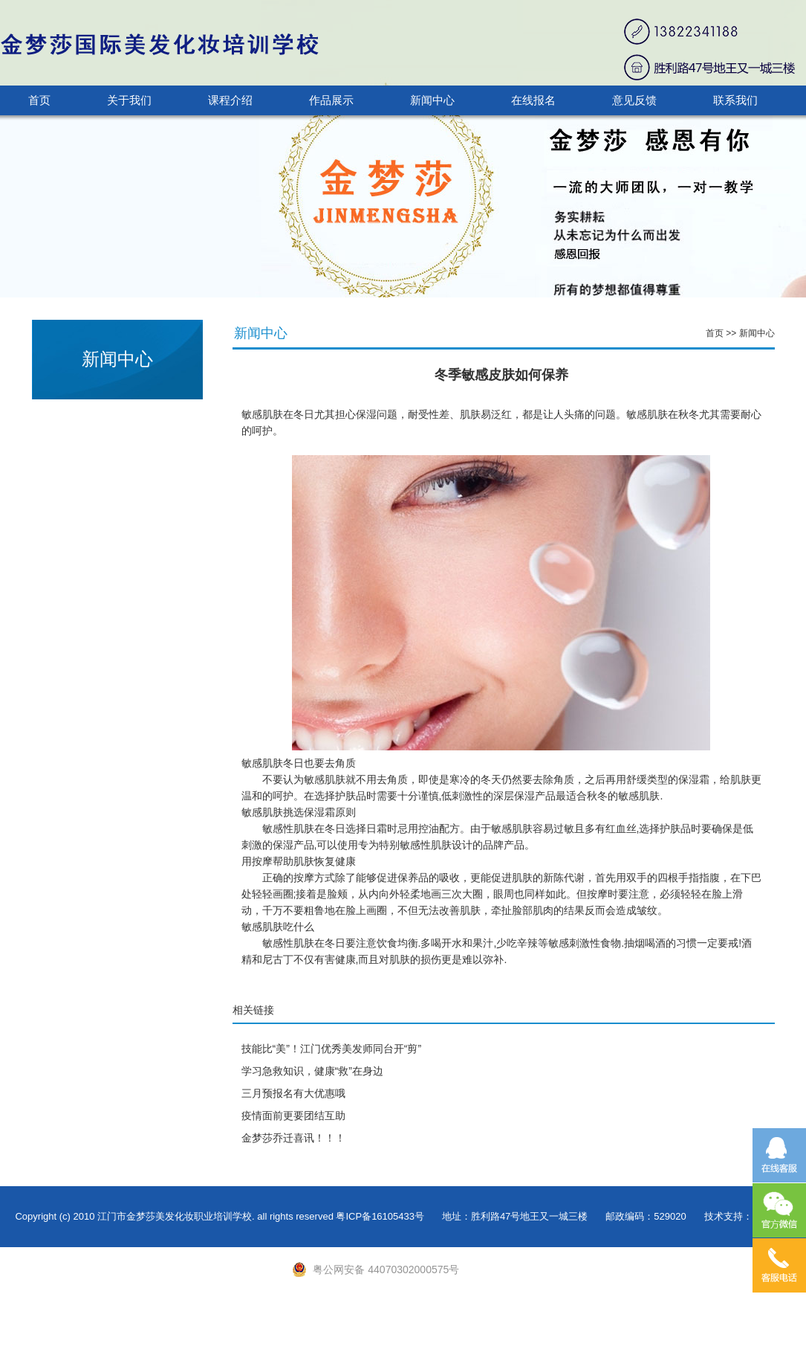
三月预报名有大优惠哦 (293, 1093)
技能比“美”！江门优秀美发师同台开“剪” (331, 1049)
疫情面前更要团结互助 (293, 1115)
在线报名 (533, 100)
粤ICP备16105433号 (380, 1216)
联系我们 (735, 100)
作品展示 (331, 100)
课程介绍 (230, 100)
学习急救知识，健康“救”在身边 (312, 1071)
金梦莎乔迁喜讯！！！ (293, 1138)
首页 (39, 100)
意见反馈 (634, 100)
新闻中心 (432, 100)
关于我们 (129, 100)
